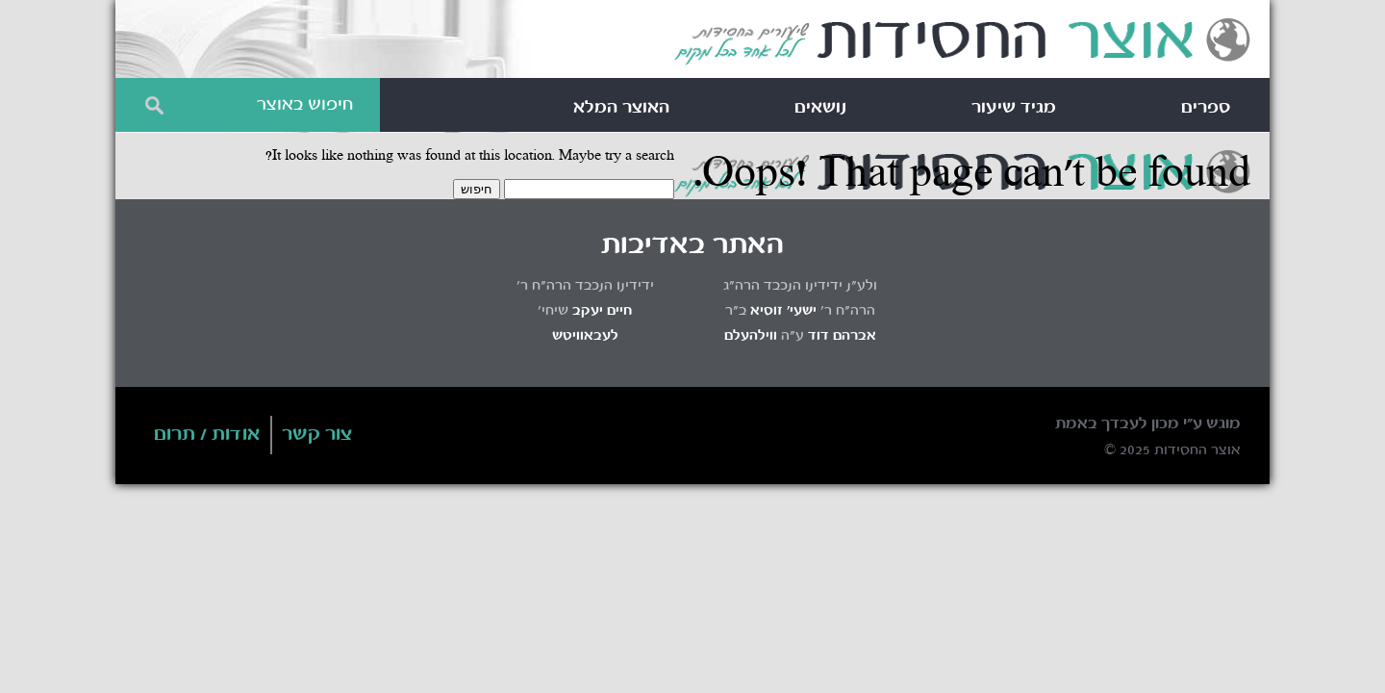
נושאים (820, 107)
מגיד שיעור (1013, 107)
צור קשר (317, 435)
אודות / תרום (207, 435)
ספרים (1206, 107)
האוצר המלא (621, 107)
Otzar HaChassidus (962, 42)
